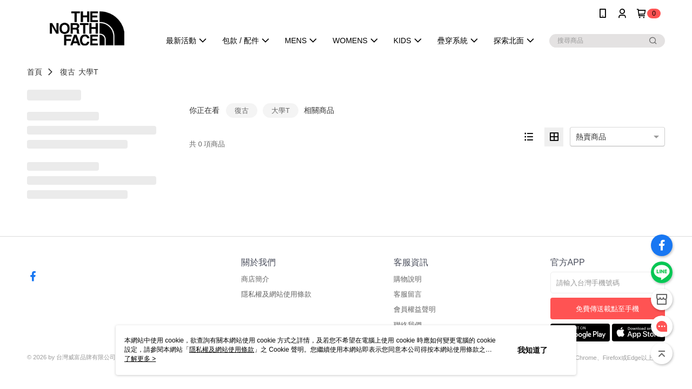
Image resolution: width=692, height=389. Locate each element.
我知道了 (532, 350)
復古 (67, 72)
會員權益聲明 (415, 309)
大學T (88, 72)
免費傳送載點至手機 (607, 309)
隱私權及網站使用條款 (276, 294)
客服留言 (408, 294)
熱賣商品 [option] (591, 136)
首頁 (34, 72)
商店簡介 (255, 279)
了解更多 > (140, 359)
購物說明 (408, 279)
